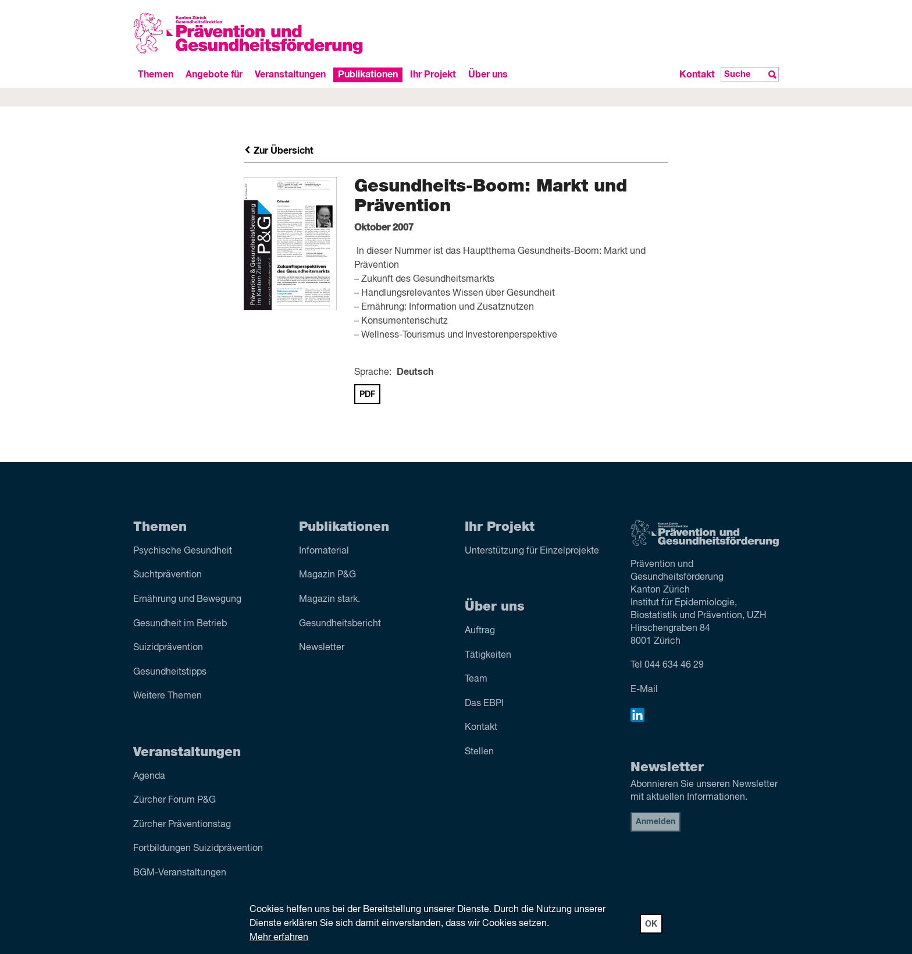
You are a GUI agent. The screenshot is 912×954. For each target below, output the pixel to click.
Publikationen (368, 74)
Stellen (479, 752)
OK (651, 924)
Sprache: (372, 372)
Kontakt (697, 74)
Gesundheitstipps (169, 672)
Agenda (149, 776)
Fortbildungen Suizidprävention (198, 848)
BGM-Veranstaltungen (179, 873)
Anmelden (655, 822)
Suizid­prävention (168, 647)
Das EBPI (484, 703)
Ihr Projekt (433, 74)
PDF (367, 395)
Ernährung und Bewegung (187, 599)
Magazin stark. (329, 599)
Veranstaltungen (290, 74)
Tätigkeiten (488, 655)
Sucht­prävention (167, 575)
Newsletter (321, 647)
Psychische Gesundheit (182, 551)
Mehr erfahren (279, 937)
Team (476, 679)
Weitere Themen (167, 696)
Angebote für (214, 74)
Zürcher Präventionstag (182, 824)
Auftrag (480, 631)
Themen (155, 74)
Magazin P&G (327, 575)
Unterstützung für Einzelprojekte (532, 551)
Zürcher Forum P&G (174, 800)
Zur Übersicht (279, 150)
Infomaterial (324, 551)
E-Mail (644, 689)
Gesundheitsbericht (340, 624)
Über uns (488, 74)
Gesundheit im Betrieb (180, 624)
